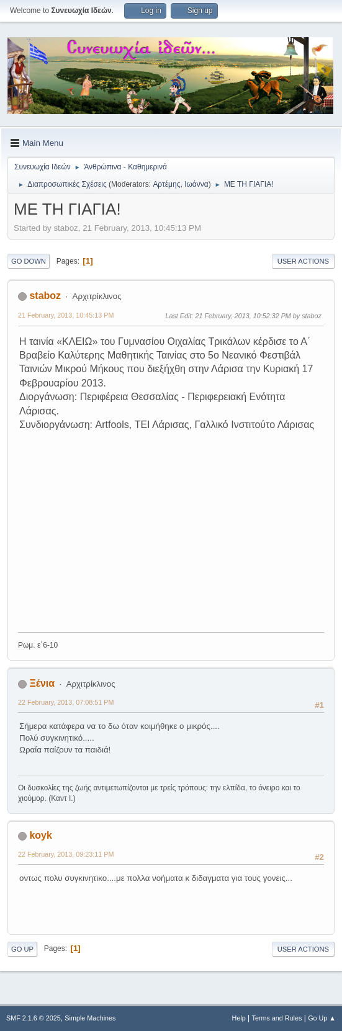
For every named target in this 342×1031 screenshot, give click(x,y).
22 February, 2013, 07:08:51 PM (66, 702)
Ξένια (42, 683)
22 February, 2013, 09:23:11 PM (66, 854)
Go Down (28, 261)
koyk (40, 835)
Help (239, 1018)
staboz (45, 295)
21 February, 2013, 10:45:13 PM (66, 315)
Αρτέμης (166, 184)
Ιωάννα (196, 184)
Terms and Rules (277, 1018)
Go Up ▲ (322, 1018)
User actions (303, 261)
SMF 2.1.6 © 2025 (33, 1018)
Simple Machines (90, 1018)
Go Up (22, 949)
